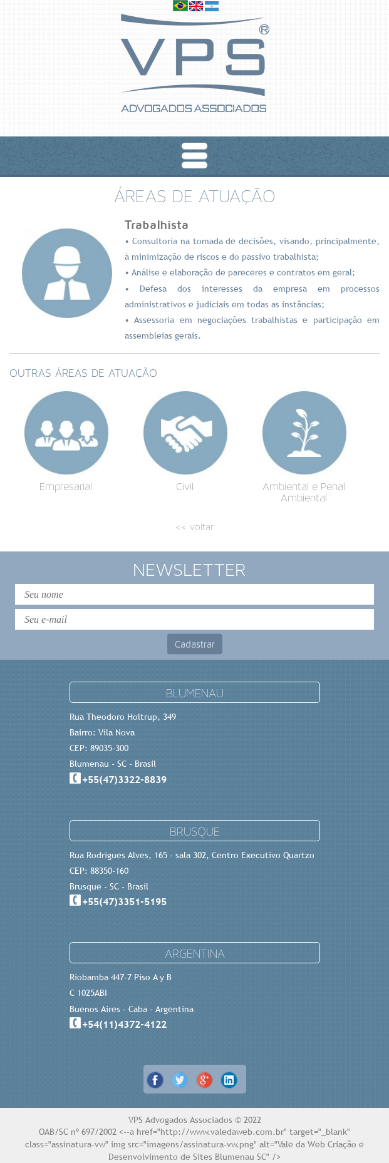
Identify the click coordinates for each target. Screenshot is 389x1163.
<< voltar (194, 527)
